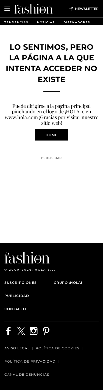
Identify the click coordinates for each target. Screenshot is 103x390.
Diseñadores (76, 22)
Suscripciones (20, 282)
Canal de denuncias (26, 374)
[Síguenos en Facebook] (8, 331)
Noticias (46, 22)
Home (51, 135)
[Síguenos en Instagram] (34, 331)
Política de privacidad (29, 361)
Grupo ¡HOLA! (68, 282)
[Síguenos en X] (21, 331)
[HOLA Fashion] (33, 8)
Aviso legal (17, 348)
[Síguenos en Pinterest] (46, 331)
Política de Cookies (57, 348)
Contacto (15, 309)
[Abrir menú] (7, 9)
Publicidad (16, 296)
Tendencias (16, 22)
